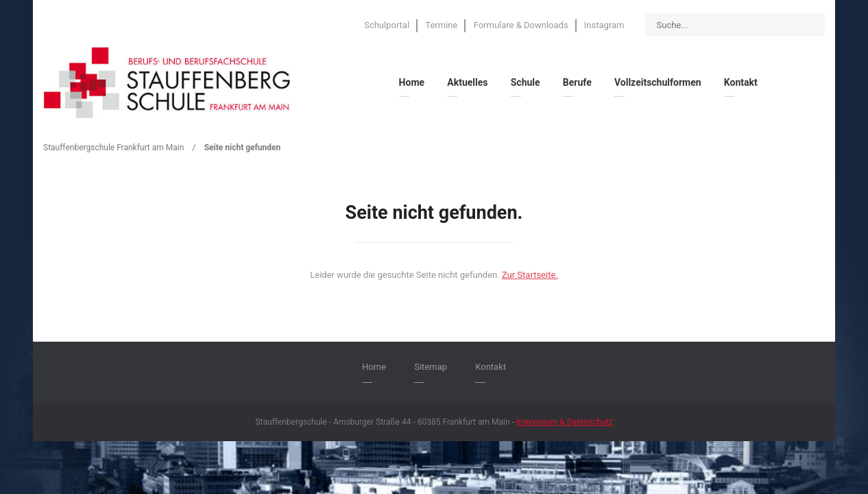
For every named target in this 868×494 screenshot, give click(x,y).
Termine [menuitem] (441, 25)
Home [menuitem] (411, 82)
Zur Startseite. (530, 275)
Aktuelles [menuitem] (467, 82)
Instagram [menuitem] (604, 25)
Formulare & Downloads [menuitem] (521, 25)
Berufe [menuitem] (577, 82)
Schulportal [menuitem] (386, 25)
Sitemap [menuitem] (430, 367)
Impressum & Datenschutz (564, 422)
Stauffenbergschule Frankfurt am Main (113, 147)
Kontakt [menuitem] (741, 82)
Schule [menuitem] (525, 82)
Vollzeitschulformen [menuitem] (657, 82)
